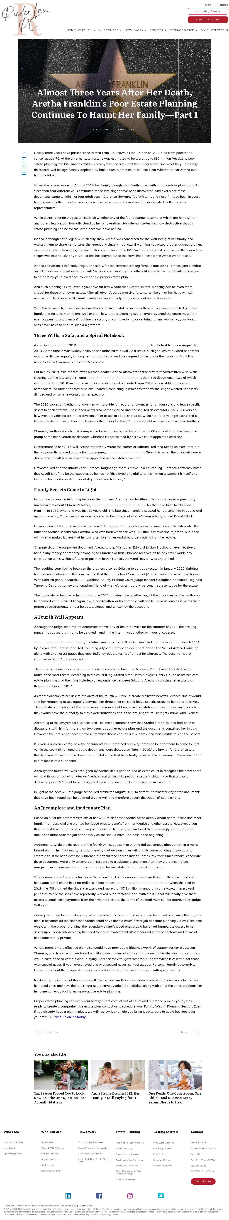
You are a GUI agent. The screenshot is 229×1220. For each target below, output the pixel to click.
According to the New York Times (59, 642)
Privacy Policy (69, 1205)
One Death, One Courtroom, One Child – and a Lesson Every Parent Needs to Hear (175, 1084)
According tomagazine (114, 378)
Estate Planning (100, 129)
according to (125, 452)
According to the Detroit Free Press (142, 883)
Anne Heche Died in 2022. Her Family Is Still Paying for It (118, 1084)
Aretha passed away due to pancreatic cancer (112, 345)
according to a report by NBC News (118, 505)
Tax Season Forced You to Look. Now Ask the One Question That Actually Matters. (61, 1084)
